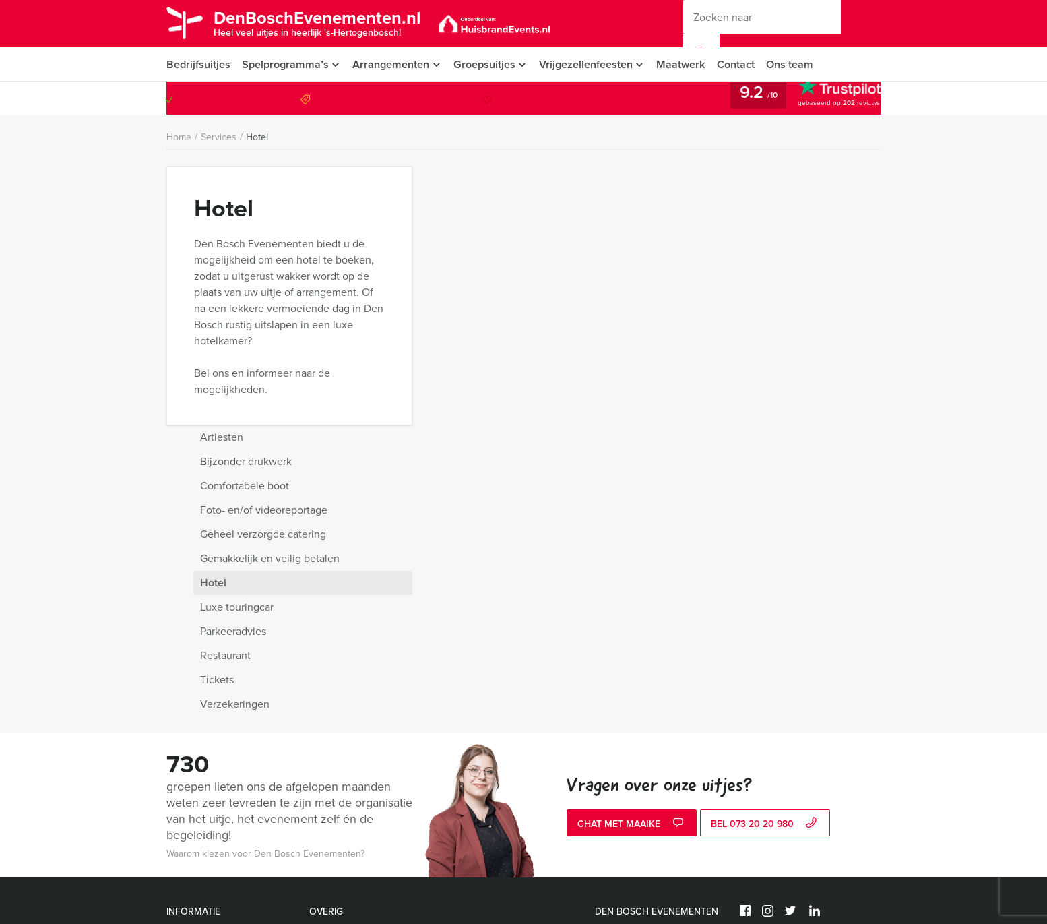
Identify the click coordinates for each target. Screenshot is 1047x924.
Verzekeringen (703, 446)
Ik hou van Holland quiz (358, 694)
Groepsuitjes (487, 64)
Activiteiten (189, 808)
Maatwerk (688, 64)
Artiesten (689, 179)
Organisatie (190, 775)
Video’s (181, 872)
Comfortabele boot (712, 227)
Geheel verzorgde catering (731, 276)
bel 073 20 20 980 (765, 565)
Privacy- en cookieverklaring (225, 678)
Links (177, 889)
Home (178, 138)
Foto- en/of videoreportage (732, 251)
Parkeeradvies (701, 373)
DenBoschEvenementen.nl (323, 22)
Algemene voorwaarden (216, 694)
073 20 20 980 (825, 99)
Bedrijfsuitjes (198, 64)
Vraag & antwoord (203, 727)
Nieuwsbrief (191, 759)
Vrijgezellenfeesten (591, 64)
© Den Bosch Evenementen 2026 (809, 672)
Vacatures (187, 824)
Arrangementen (392, 64)
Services (218, 138)
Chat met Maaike (632, 565)
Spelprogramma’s (285, 64)
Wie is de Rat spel (346, 711)
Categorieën (192, 743)
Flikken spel (477, 678)
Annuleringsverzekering (216, 711)
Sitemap (182, 856)
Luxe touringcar (705, 349)
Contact (744, 64)
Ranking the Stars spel (499, 694)
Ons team (798, 64)
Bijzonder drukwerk (714, 203)
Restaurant (693, 397)
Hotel (257, 137)
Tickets (685, 421)
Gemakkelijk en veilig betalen (738, 300)
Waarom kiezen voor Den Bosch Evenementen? (265, 595)
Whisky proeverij (486, 711)
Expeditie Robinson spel (359, 678)
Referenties (190, 791)
